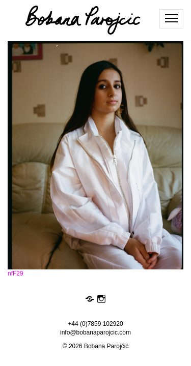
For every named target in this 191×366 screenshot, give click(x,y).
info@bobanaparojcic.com (95, 332)
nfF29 (15, 273)
